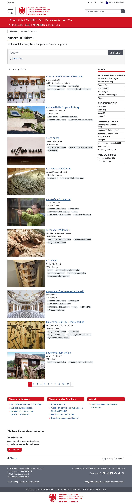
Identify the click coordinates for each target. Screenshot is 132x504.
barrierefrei (74, 86)
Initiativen (36, 20)
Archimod (51, 260)
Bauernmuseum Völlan (58, 352)
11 (68, 384)
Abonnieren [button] (14, 449)
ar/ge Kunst (52, 137)
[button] (104, 473)
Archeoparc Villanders (58, 229)
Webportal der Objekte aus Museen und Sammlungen (67, 409)
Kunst (102, 110)
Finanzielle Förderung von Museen (26, 404)
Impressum (60, 489)
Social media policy (96, 489)
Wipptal (102, 98)
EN (101, 2)
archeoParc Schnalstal (58, 199)
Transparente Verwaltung (84, 468)
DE (90, 2)
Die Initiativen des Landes (62, 414)
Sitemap (13, 458)
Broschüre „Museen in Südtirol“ (65, 418)
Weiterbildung (52, 20)
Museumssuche (58, 404)
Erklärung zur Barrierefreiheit (39, 489)
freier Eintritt (104, 161)
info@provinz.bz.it (21, 474)
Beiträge (67, 20)
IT (95, 2)
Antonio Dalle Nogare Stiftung (62, 107)
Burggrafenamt (105, 82)
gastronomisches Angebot (59, 212)
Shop (75, 212)
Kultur (102, 106)
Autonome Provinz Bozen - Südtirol (29, 468)
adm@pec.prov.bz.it (20, 477)
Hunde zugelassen (107, 150)
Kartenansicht (16, 59)
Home (13, 31)
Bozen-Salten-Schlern (108, 79)
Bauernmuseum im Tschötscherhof (65, 321)
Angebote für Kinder (57, 89)
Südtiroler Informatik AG (29, 482)
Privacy (72, 489)
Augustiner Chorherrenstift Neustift (65, 291)
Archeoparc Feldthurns (58, 168)
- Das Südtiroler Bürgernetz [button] (104, 482)
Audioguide (74, 301)
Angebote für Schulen (57, 86)
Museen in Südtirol (19, 20)
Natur (102, 113)
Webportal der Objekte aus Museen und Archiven (34, 25)
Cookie (82, 489)
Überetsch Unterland (107, 95)
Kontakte (103, 468)
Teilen (108, 459)
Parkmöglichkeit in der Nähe (80, 89)
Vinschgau (103, 88)
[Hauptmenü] (10, 11)
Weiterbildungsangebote (22, 408)
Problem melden (117, 468)
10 (63, 384)
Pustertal (103, 85)
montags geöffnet (106, 158)
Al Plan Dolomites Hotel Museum (64, 76)
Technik (102, 116)
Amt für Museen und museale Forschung (104, 405)
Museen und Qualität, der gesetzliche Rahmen (22, 412)
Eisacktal (103, 92)
